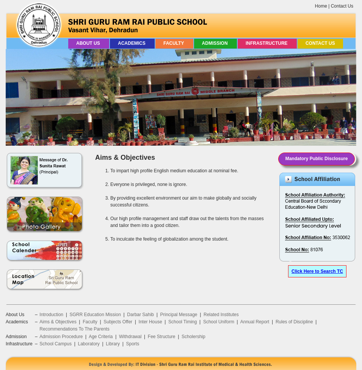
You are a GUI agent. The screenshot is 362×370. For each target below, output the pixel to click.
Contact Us (342, 6)
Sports (132, 343)
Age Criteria (101, 336)
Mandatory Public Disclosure (316, 158)
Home (321, 6)
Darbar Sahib (140, 314)
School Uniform (218, 321)
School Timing (182, 321)
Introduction (51, 314)
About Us (88, 43)
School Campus (55, 343)
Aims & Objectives (57, 321)
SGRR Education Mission (95, 314)
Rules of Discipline (294, 321)
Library (113, 343)
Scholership (193, 336)
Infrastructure (267, 43)
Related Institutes (221, 314)
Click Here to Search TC (317, 271)
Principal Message (178, 314)
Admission (215, 43)
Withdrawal (130, 336)
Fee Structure (162, 336)
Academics (132, 43)
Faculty (174, 43)
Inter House (150, 321)
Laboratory (88, 343)
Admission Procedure (61, 336)
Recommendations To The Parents (74, 329)
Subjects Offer (117, 321)
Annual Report (255, 321)
